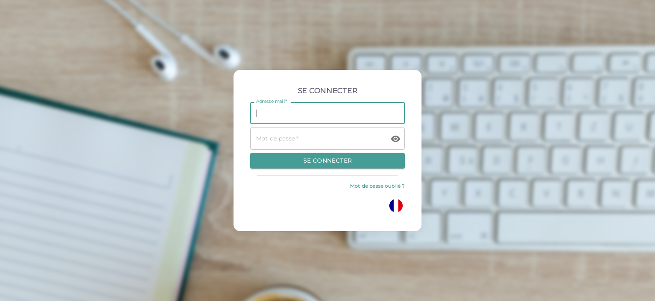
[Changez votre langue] (396, 205)
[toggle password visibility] (395, 138)
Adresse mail (271, 102)
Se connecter (327, 160)
